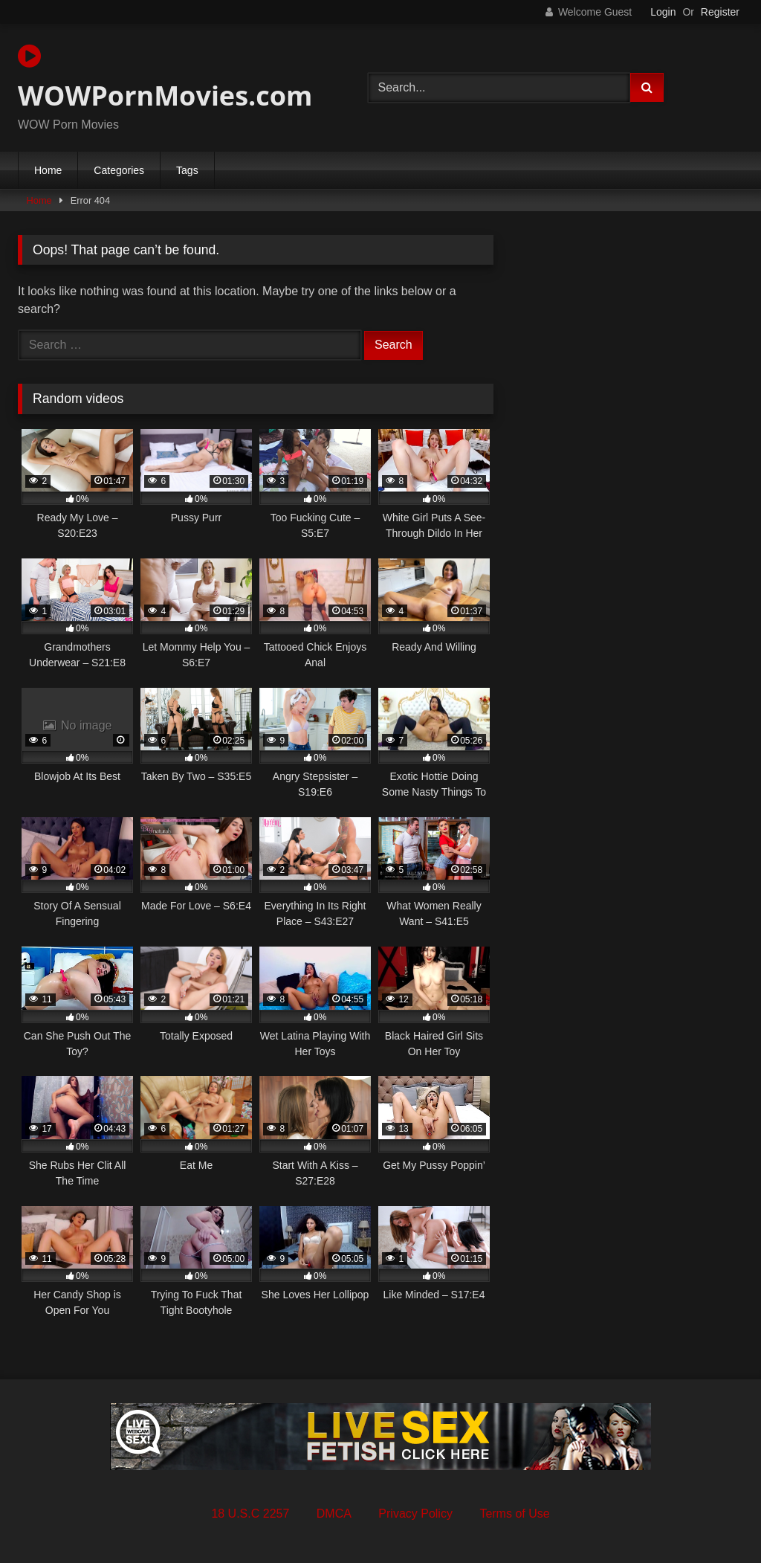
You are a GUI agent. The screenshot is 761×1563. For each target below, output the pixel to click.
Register (720, 12)
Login (663, 12)
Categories (119, 170)
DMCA (334, 1513)
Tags (187, 170)
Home (48, 170)
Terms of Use (514, 1513)
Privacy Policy (415, 1513)
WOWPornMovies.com (165, 78)
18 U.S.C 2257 (250, 1513)
